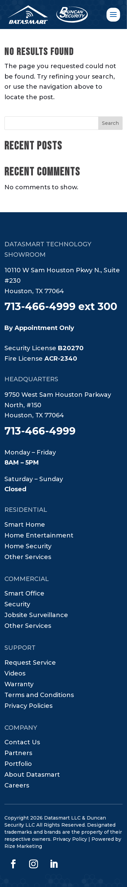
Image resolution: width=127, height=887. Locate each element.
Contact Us (22, 743)
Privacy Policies (28, 706)
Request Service (30, 663)
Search (110, 123)
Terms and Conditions (39, 696)
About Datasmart (32, 775)
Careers (16, 786)
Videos (14, 674)
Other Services (27, 558)
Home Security (27, 547)
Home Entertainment (38, 536)
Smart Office (24, 594)
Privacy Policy (70, 839)
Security (17, 605)
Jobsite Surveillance (36, 616)
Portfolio (18, 764)
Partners (18, 754)
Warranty (19, 685)
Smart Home (24, 525)
